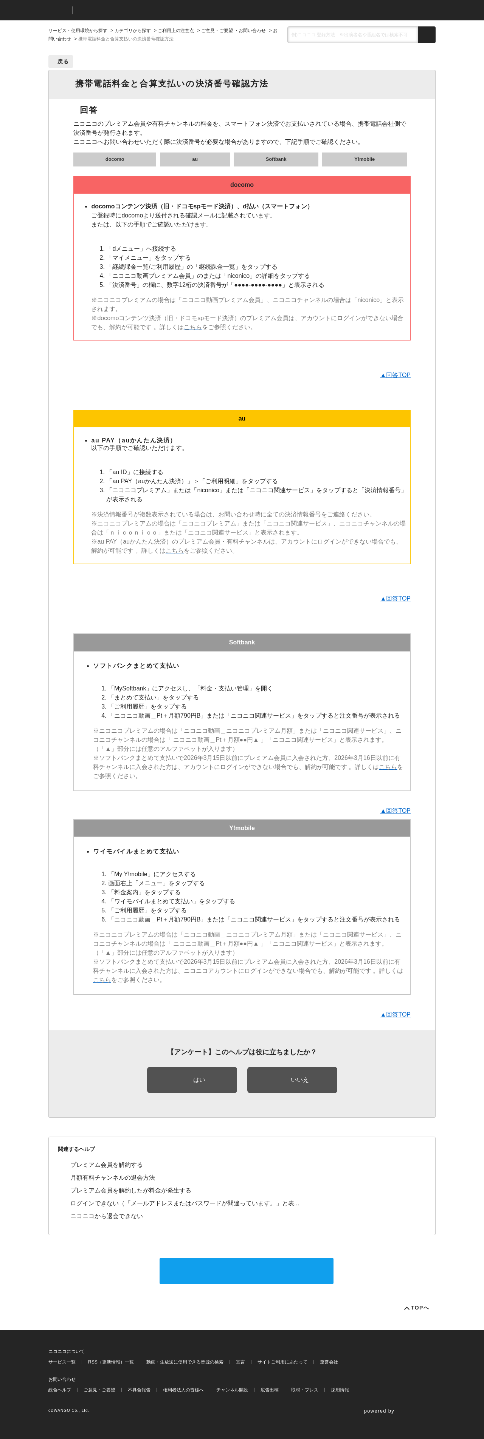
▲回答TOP (395, 375)
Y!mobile (364, 159)
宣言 (240, 1362)
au (195, 159)
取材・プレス (304, 1390)
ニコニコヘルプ (118, 10)
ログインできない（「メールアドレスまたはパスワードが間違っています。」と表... (184, 1203)
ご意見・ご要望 (99, 1390)
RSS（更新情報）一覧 (111, 1362)
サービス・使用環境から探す (77, 30)
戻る (63, 62)
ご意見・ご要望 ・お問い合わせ (233, 30)
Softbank (276, 159)
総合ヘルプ (59, 1390)
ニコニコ (59, 10)
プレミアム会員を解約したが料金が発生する (130, 1190)
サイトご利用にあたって (282, 1362)
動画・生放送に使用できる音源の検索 (184, 1362)
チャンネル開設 (232, 1390)
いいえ (300, 1080)
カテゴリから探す (133, 30)
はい (199, 1080)
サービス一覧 (62, 1362)
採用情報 (340, 1390)
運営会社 (329, 1362)
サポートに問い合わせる (246, 1271)
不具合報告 (139, 1390)
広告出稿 (270, 1390)
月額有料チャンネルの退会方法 (112, 1177)
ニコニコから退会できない (106, 1216)
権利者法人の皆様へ (183, 1390)
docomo (114, 159)
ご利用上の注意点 (176, 30)
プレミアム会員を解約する (106, 1165)
